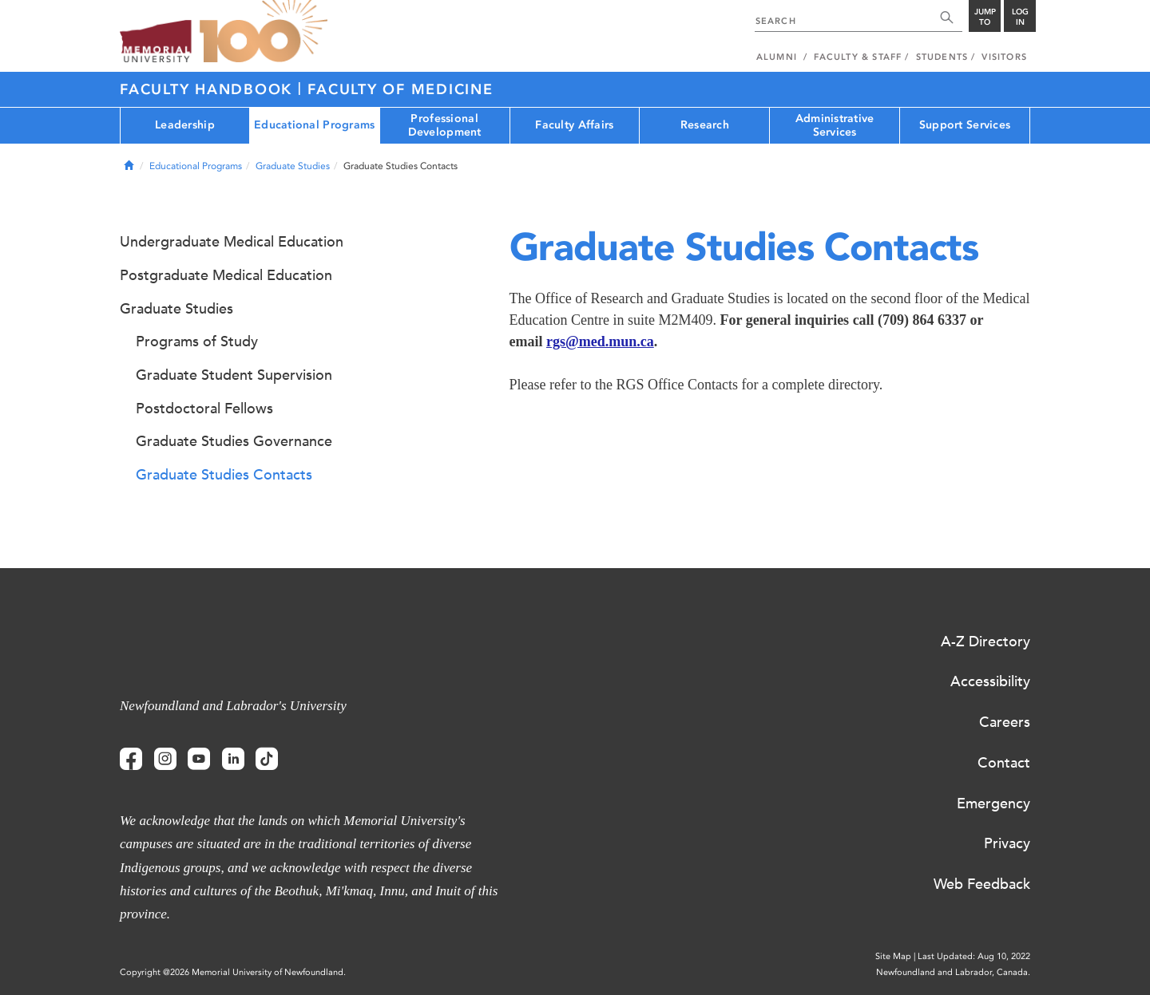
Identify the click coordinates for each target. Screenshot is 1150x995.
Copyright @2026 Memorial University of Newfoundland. (233, 972)
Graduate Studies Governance (234, 441)
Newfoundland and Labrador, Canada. (953, 972)
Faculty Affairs (574, 125)
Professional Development (445, 125)
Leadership (185, 125)
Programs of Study (197, 341)
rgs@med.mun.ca (600, 341)
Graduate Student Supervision (234, 375)
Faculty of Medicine (400, 89)
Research (704, 125)
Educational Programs (314, 125)
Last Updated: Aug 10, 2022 (974, 956)
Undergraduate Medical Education (231, 242)
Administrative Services (834, 125)
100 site (263, 32)
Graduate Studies (293, 166)
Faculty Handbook (209, 89)
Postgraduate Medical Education (226, 275)
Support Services (964, 125)
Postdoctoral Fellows (204, 408)
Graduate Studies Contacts (224, 475)
